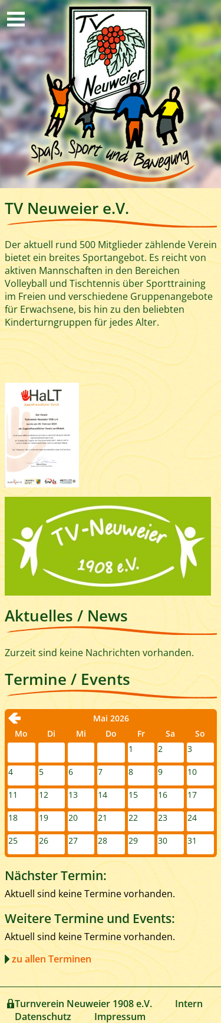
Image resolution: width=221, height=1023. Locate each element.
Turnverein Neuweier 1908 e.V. (83, 1003)
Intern (189, 1003)
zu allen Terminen (51, 958)
